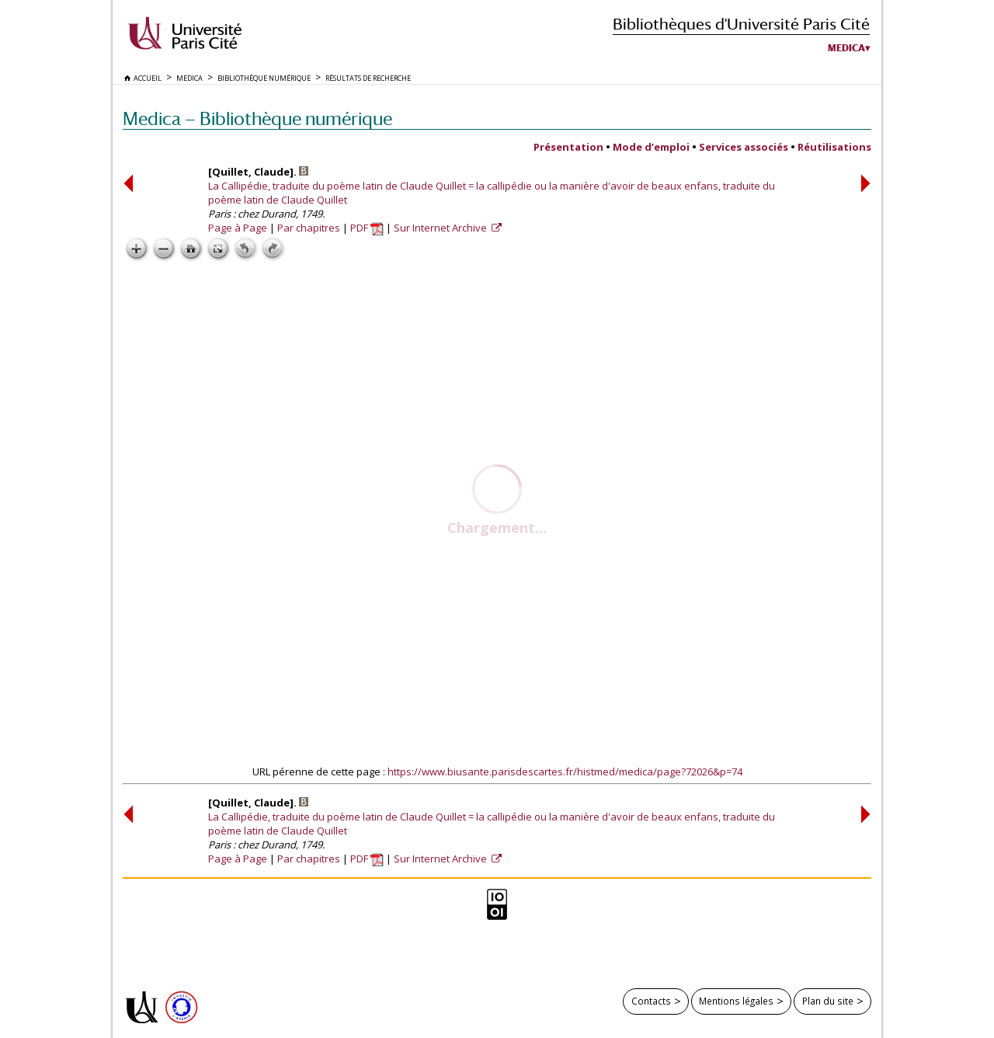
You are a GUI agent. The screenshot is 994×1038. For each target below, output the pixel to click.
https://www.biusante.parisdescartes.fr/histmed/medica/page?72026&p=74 (565, 771)
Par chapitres (308, 228)
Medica (846, 48)
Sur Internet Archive (441, 228)
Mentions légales (736, 1000)
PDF (367, 228)
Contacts (651, 1000)
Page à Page (237, 228)
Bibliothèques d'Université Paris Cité (741, 24)
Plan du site (827, 1000)
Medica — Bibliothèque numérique (257, 118)
